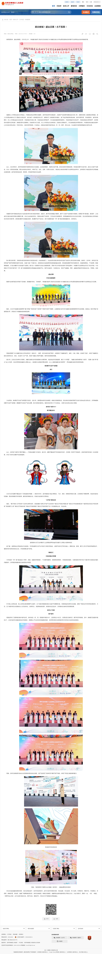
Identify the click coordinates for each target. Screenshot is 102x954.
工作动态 (21, 19)
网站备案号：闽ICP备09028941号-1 (10, 939)
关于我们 (9, 934)
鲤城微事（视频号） (76, 938)
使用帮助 (4, 934)
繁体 (83, 2)
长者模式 (86, 12)
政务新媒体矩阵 (55, 934)
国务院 (66, 2)
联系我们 (21, 934)
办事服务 (82, 6)
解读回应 (74, 6)
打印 (46, 919)
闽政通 (59, 941)
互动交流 (90, 6)
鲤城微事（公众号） (59, 938)
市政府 (78, 2)
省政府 (72, 2)
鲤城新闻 (27, 19)
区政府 (59, 6)
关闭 (55, 919)
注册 (91, 2)
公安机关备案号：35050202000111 (24, 937)
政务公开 (66, 6)
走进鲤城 (97, 6)
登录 (87, 2)
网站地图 (15, 934)
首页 (53, 6)
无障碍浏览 (96, 12)
